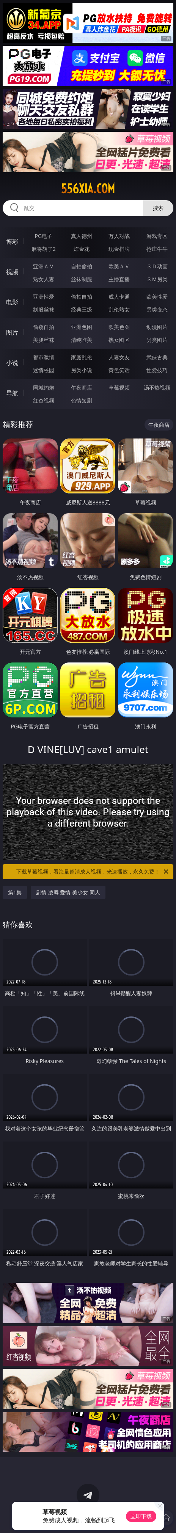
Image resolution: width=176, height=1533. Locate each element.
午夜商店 (81, 387)
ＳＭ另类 (157, 279)
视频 (12, 272)
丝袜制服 (81, 279)
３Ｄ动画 (157, 266)
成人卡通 (119, 296)
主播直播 (119, 279)
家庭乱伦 (81, 357)
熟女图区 (119, 339)
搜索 (158, 207)
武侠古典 (157, 357)
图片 (12, 332)
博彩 (12, 241)
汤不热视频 (157, 387)
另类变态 (157, 309)
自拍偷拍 (81, 266)
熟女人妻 (43, 279)
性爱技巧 (157, 370)
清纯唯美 (81, 339)
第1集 (15, 892)
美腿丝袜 (43, 339)
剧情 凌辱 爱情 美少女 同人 (68, 892)
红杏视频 (43, 400)
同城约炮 (43, 387)
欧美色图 (119, 326)
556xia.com (88, 188)
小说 (12, 363)
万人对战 (119, 236)
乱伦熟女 (119, 309)
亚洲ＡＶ (43, 266)
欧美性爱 (157, 296)
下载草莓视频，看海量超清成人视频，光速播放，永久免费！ (93, 871)
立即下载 (141, 1516)
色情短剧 (81, 400)
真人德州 (81, 236)
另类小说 (81, 370)
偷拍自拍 (81, 296)
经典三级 (81, 309)
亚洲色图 (81, 326)
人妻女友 (119, 357)
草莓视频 (119, 387)
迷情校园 (43, 370)
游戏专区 (157, 236)
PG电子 (43, 236)
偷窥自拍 (43, 326)
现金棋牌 (119, 248)
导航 (12, 393)
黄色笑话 (119, 370)
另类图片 (157, 339)
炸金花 (82, 248)
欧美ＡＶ (119, 266)
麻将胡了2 (43, 248)
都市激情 (43, 357)
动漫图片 (157, 326)
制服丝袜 (43, 309)
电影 (12, 302)
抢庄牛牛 (157, 248)
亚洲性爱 (43, 296)
